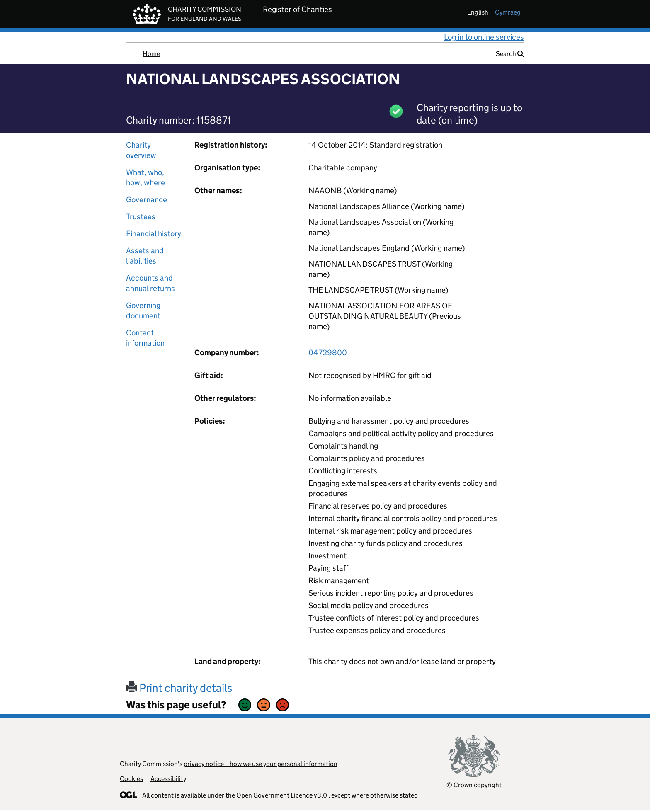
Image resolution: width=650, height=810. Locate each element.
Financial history (153, 233)
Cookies (131, 779)
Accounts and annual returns (150, 283)
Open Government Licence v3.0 (281, 795)
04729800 (327, 352)
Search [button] (510, 54)
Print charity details (179, 688)
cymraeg (508, 12)
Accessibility (168, 779)
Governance (146, 199)
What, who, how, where (145, 177)
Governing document (143, 310)
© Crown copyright (474, 785)
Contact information (145, 338)
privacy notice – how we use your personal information (260, 764)
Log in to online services (484, 37)
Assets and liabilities (145, 256)
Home (151, 54)
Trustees (140, 216)
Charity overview (141, 150)
